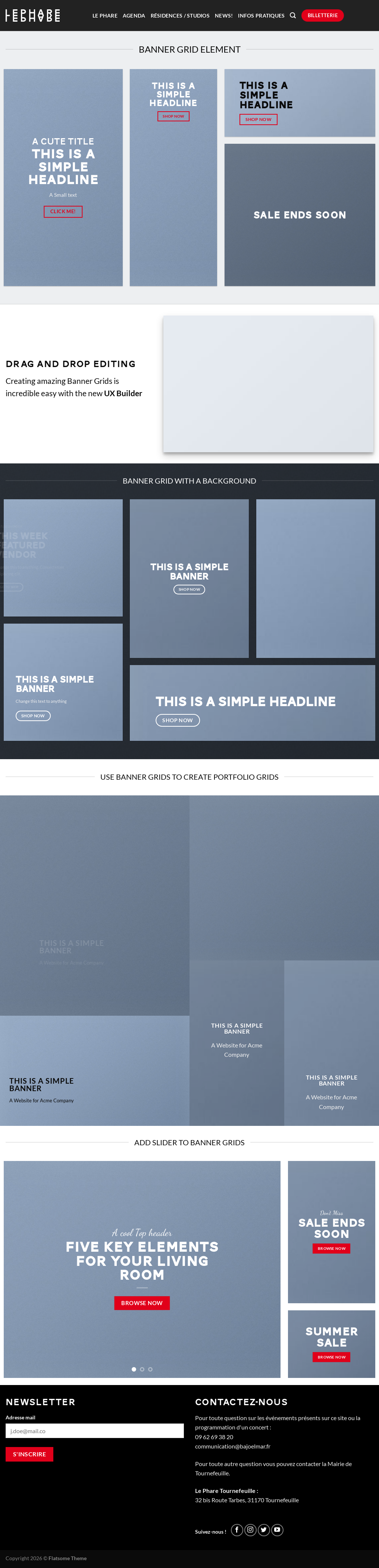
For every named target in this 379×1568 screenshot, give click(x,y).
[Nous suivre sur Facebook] (237, 1530)
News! (224, 16)
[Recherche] (293, 15)
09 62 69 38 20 (214, 1436)
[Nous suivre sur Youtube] (277, 1530)
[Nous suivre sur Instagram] (250, 1530)
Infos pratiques (261, 16)
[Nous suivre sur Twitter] (264, 1530)
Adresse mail (20, 1417)
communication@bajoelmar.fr (232, 1446)
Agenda (134, 16)
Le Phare (105, 16)
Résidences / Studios (180, 16)
